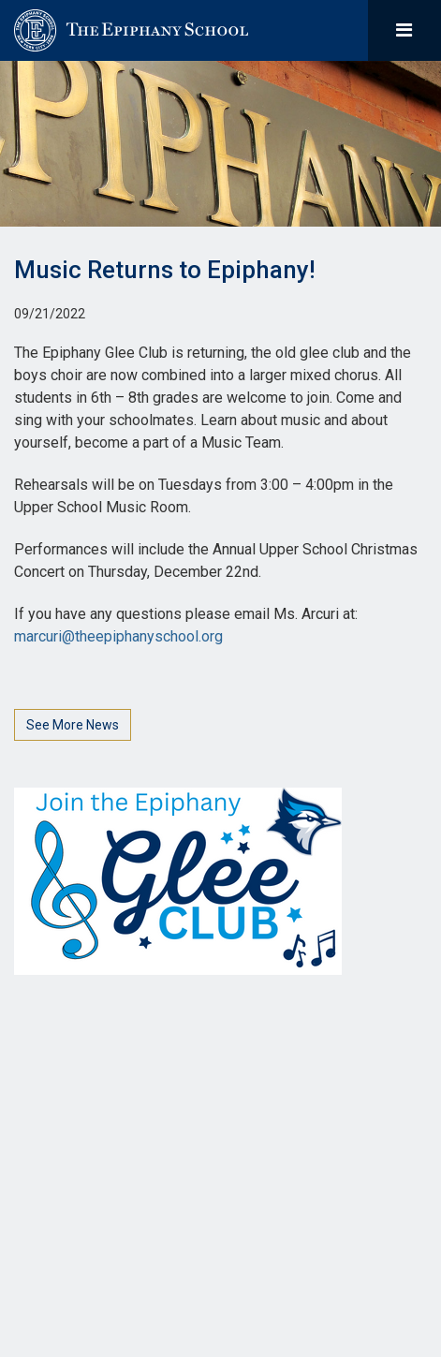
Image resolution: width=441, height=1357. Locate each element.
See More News (72, 724)
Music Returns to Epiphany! (165, 270)
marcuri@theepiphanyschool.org (118, 636)
